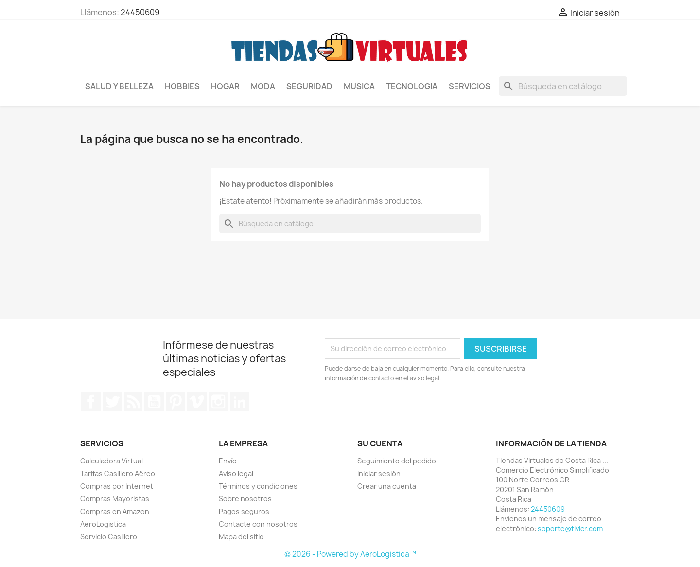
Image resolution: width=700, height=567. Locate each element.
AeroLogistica (103, 524)
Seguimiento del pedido (396, 460)
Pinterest (175, 401)
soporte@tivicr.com (570, 528)
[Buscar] (563, 86)
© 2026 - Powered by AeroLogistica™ (350, 554)
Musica (359, 86)
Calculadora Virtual (111, 460)
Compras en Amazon (114, 511)
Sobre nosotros (245, 498)
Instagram (218, 401)
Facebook (91, 401)
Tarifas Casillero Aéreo (117, 473)
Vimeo (197, 401)
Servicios (469, 86)
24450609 (140, 12)
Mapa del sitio (241, 536)
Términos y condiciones (258, 486)
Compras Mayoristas (114, 498)
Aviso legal (236, 473)
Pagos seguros (244, 511)
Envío (228, 460)
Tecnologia (412, 86)
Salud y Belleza (119, 86)
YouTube (154, 401)
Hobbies (182, 86)
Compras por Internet (116, 486)
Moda (263, 86)
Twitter (112, 401)
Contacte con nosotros (258, 524)
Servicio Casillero (108, 536)
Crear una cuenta (386, 486)
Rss (133, 401)
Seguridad (309, 86)
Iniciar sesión (379, 473)
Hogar (225, 86)
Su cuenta (379, 443)
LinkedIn (239, 401)
